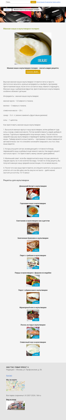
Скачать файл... (33, 72)
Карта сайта (56, 2)
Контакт (9, 375)
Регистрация (41, 2)
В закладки (48, 2)
